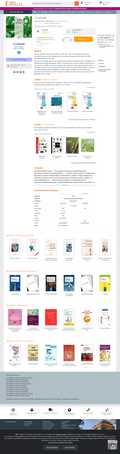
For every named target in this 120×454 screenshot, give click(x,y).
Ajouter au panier (83, 39)
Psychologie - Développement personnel (38, 399)
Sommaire (101, 66)
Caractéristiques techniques (104, 70)
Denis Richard (50, 21)
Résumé (101, 60)
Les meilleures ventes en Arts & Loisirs (17, 389)
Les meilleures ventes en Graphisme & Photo (19, 378)
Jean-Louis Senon (39, 21)
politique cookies (61, 434)
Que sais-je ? (73, 201)
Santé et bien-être (19, 399)
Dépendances (75, 399)
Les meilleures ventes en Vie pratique (17, 391)
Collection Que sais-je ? (62, 21)
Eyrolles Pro (27, 425)
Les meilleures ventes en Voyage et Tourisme (19, 393)
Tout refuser (69, 447)
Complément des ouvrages (69, 425)
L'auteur (101, 63)
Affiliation (64, 423)
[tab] (49, 31)
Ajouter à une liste (19, 59)
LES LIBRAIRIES (28, 421)
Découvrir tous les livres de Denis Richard (83, 163)
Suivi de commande (48, 423)
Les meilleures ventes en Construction (17, 382)
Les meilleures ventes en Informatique (17, 380)
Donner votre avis (54, 23)
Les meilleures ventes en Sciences (16, 385)
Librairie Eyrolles (28, 423)
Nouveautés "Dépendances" (17, 305)
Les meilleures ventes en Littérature (16, 387)
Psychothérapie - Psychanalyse (60, 399)
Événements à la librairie (68, 428)
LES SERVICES (65, 421)
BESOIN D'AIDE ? (47, 421)
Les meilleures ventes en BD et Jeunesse (18, 395)
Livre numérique (47, 428)
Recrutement (65, 426)
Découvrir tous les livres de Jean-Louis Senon (82, 119)
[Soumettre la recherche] (77, 3)
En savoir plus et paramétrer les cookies (60, 442)
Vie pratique (9, 399)
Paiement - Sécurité (48, 426)
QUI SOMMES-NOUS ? (11, 421)
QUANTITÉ (67, 37)
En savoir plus (91, 87)
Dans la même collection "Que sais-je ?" (22, 271)
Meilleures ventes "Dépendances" (20, 341)
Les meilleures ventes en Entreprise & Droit (18, 384)
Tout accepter (51, 447)
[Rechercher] (53, 3)
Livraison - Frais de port (49, 425)
